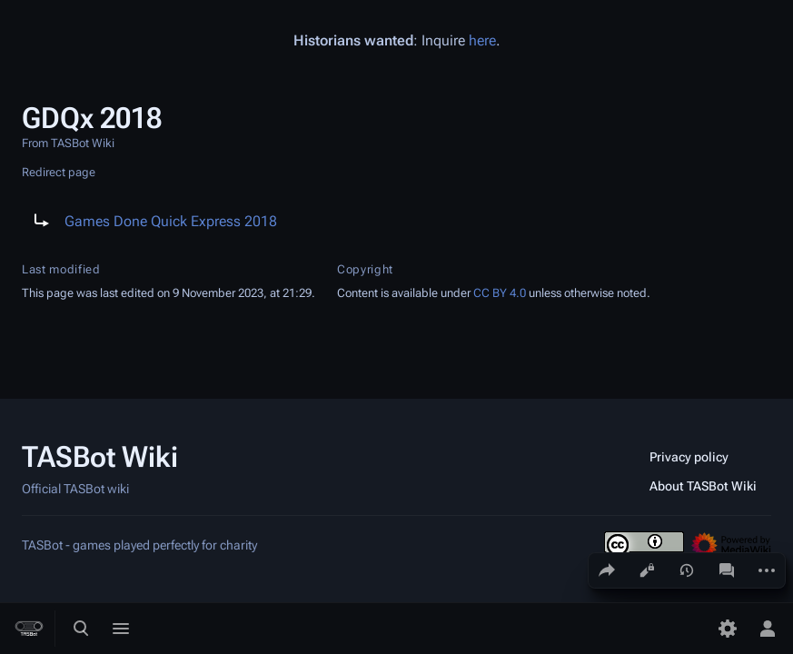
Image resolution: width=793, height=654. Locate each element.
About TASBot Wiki (703, 486)
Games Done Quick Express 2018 (170, 221)
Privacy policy (689, 457)
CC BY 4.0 (499, 293)
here (482, 40)
